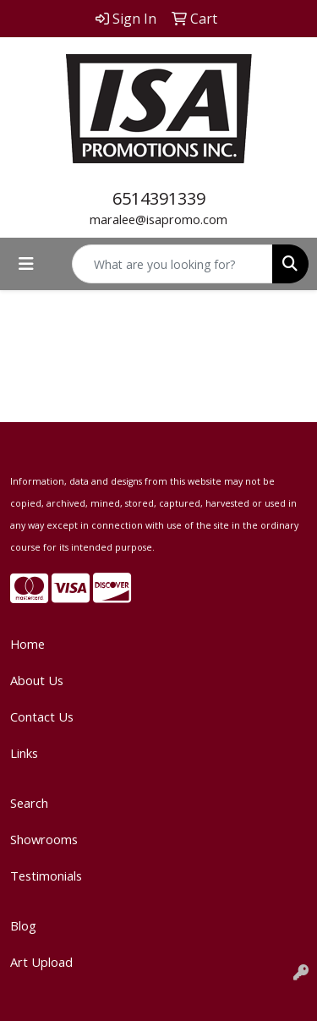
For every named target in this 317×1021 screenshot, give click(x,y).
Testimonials (46, 875)
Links (24, 752)
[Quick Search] (172, 263)
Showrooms (44, 839)
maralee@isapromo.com (158, 219)
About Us (36, 680)
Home (27, 643)
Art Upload (41, 961)
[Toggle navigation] (26, 264)
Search (29, 802)
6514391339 (158, 198)
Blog (23, 925)
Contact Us (42, 716)
